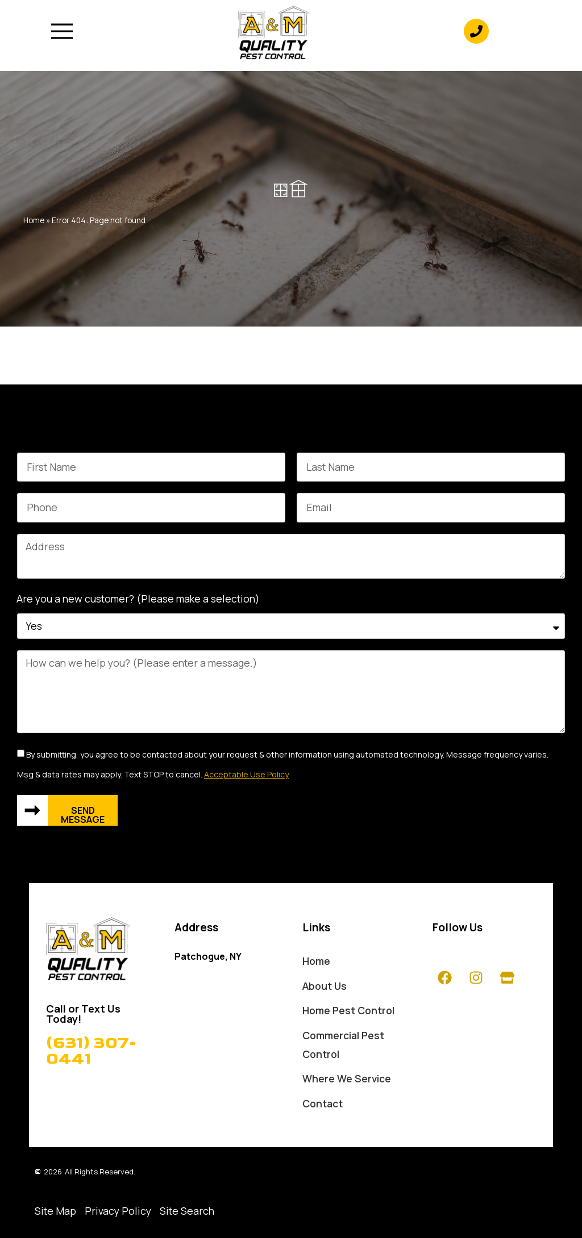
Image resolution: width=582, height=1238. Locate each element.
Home (33, 220)
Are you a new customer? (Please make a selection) (138, 598)
